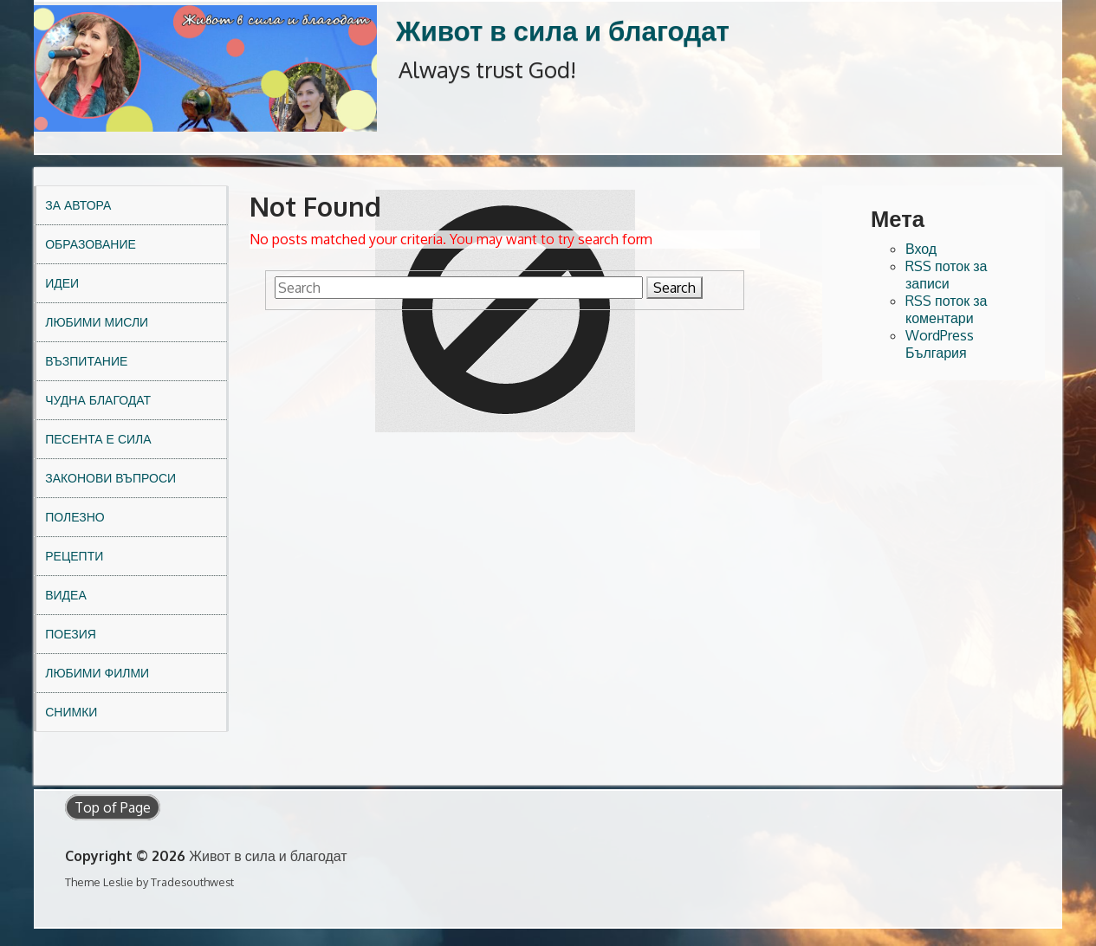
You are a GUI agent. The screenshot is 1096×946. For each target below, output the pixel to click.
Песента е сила (98, 438)
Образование (90, 243)
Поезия (70, 633)
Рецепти (74, 555)
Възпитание (86, 360)
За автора (78, 205)
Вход (921, 248)
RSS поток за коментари (946, 309)
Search (674, 287)
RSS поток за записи (946, 274)
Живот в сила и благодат (563, 30)
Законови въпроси (110, 477)
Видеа (66, 594)
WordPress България (939, 344)
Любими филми (97, 672)
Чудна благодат (98, 399)
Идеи (62, 282)
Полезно (74, 516)
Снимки (71, 711)
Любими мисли (96, 321)
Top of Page (113, 807)
